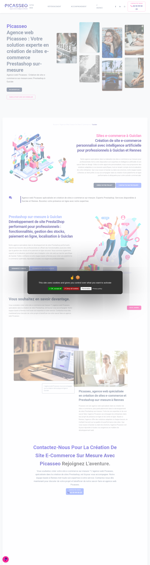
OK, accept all (55, 288)
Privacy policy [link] (97, 288)
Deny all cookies (71, 288)
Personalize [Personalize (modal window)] (86, 288)
